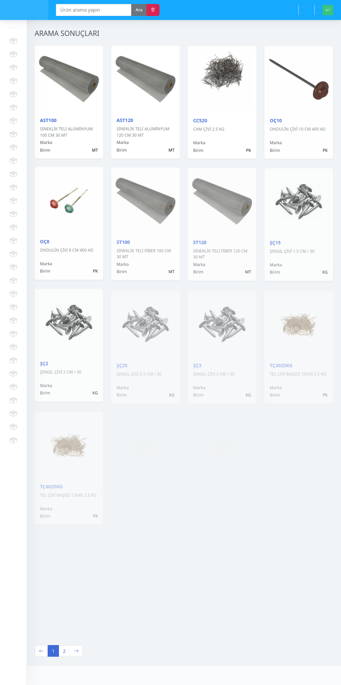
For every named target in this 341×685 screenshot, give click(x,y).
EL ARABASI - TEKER (13, 320)
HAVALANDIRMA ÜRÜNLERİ (13, 414)
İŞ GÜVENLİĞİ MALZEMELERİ (13, 161)
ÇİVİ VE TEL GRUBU (13, 334)
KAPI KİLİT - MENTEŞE (13, 280)
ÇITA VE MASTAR (13, 81)
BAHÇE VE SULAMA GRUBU (13, 360)
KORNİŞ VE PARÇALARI (13, 68)
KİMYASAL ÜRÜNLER (13, 134)
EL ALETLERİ (13, 294)
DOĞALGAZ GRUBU (13, 347)
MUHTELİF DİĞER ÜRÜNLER (13, 440)
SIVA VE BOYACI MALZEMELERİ (13, 254)
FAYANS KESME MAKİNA (13, 187)
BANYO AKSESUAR (13, 267)
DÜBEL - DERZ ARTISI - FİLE (13, 121)
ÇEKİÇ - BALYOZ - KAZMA (13, 227)
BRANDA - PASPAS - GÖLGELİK (13, 387)
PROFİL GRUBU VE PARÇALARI (13, 107)
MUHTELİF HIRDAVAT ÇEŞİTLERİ (13, 427)
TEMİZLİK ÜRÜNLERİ (13, 400)
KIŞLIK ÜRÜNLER (13, 374)
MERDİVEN (13, 54)
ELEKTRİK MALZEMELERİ (13, 241)
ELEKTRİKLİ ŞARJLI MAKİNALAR (13, 174)
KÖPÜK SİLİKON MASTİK (13, 41)
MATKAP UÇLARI (13, 201)
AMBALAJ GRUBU (13, 307)
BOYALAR (13, 147)
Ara (139, 10)
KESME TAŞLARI (13, 214)
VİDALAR (13, 94)
